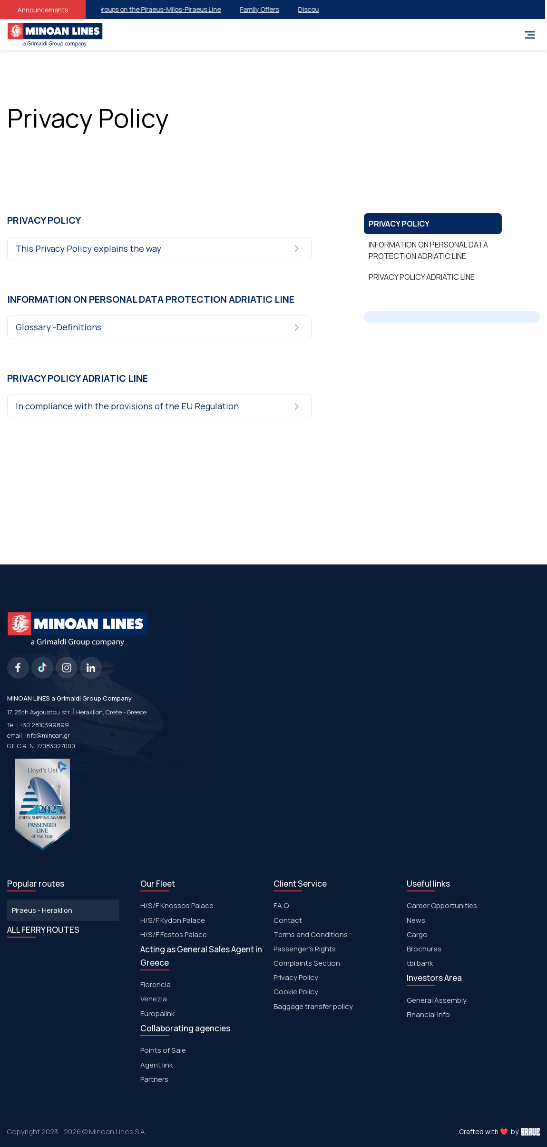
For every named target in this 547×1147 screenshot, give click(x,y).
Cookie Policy (296, 992)
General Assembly (437, 1000)
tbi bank (420, 963)
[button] (160, 249)
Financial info (428, 1014)
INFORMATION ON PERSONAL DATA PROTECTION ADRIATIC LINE (428, 250)
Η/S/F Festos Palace (173, 934)
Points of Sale (163, 1050)
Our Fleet (157, 883)
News (416, 920)
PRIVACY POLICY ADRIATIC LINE (422, 277)
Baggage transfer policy (313, 1006)
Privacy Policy (296, 977)
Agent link (156, 1065)
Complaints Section (307, 963)
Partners (154, 1079)
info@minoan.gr (47, 735)
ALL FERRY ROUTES (43, 929)
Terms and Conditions (311, 934)
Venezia (153, 999)
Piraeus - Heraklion (42, 910)
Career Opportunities (442, 905)
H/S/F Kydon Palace (172, 920)
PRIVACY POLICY (399, 223)
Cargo (417, 934)
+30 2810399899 (44, 725)
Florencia (155, 984)
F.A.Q (281, 905)
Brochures (424, 949)
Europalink (157, 1013)
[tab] (160, 249)
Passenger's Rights (305, 949)
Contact (288, 920)
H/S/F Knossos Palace (177, 905)
